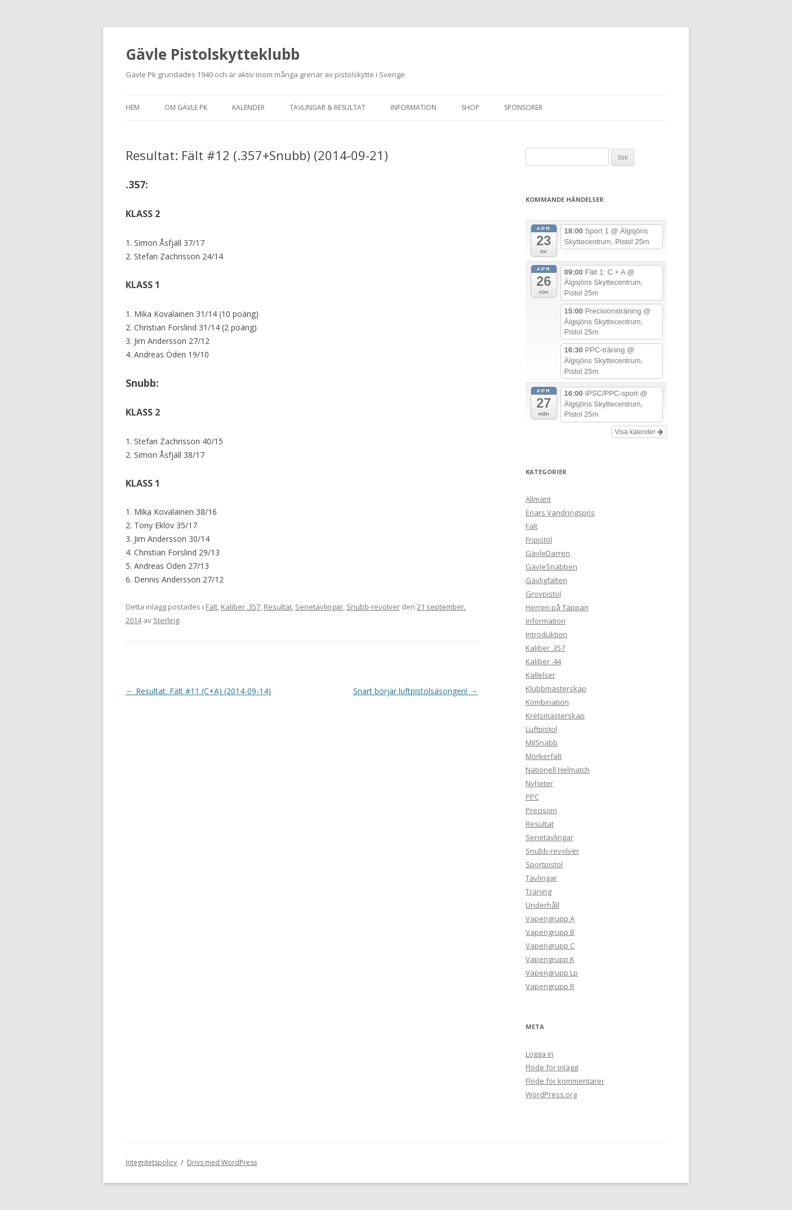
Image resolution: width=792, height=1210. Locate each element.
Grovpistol (543, 594)
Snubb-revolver (373, 607)
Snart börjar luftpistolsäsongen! (415, 691)
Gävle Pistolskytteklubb (213, 54)
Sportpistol (544, 864)
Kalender (248, 107)
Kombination (547, 702)
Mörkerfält (544, 756)
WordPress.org (551, 1094)
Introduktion (546, 634)
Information (413, 107)
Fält (211, 607)
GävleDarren (548, 553)
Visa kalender (639, 432)
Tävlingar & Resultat (328, 107)
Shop (470, 107)
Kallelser (540, 675)
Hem (133, 107)
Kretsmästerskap (555, 715)
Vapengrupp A (550, 918)
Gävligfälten (546, 580)
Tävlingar (541, 878)
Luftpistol (541, 729)
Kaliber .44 (543, 661)
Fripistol (539, 540)
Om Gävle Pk (185, 107)
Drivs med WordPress (222, 1162)
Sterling (166, 620)
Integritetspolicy (151, 1162)
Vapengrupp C (550, 945)
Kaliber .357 (240, 607)
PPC (532, 797)
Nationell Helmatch (558, 770)
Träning (538, 891)
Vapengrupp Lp (552, 973)
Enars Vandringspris (560, 512)
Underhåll (542, 905)
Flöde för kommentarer (565, 1081)
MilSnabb (542, 743)
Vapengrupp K (550, 959)
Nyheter (539, 783)
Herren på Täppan (557, 607)
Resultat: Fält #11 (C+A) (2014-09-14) (198, 691)
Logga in (540, 1054)
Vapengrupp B (550, 932)
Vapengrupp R (550, 986)
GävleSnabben (551, 567)
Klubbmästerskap (556, 688)
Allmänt (538, 499)
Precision (541, 810)
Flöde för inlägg (552, 1067)
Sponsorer (523, 107)
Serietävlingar (319, 607)
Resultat (278, 607)
